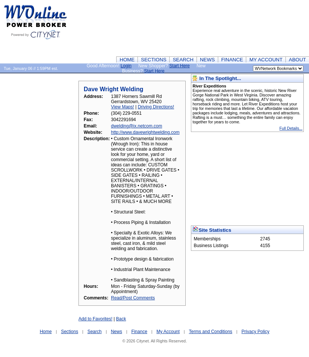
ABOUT (297, 59)
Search (94, 331)
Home (46, 331)
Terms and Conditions (210, 331)
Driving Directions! (156, 107)
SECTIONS (153, 59)
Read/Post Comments (133, 298)
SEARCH (183, 59)
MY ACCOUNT (265, 59)
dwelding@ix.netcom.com (136, 126)
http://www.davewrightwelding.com (145, 132)
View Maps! (122, 107)
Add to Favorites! (95, 318)
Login (126, 65)
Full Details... (291, 128)
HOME (127, 59)
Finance (139, 331)
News (116, 331)
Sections (69, 331)
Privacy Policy (255, 331)
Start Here (179, 65)
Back (121, 318)
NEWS (207, 59)
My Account (168, 331)
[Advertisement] (273, 28)
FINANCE (232, 59)
